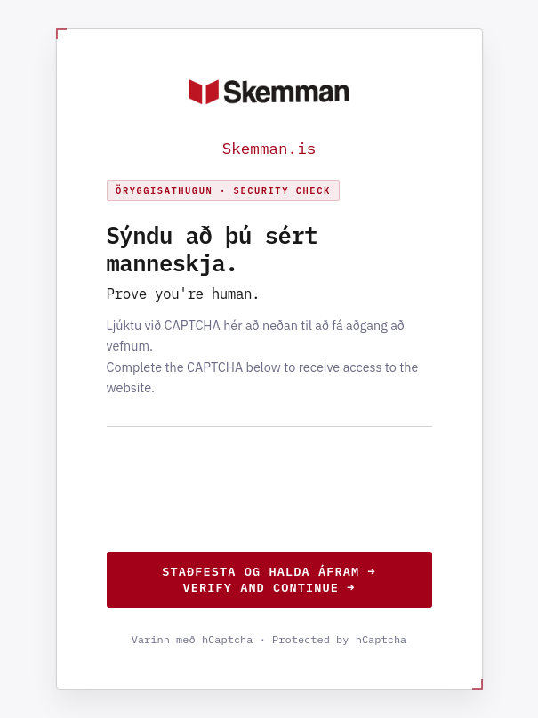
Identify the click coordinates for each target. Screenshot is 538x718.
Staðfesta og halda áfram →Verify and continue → (268, 579)
